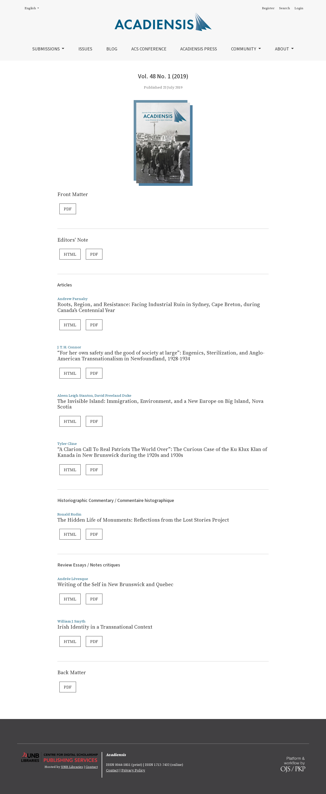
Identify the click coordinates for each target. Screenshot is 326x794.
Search (284, 8)
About (282, 49)
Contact (92, 767)
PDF (68, 209)
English (33, 8)
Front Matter (72, 194)
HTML (70, 254)
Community (244, 49)
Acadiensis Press (198, 49)
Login (299, 8)
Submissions (46, 49)
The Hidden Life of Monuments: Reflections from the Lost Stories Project (143, 519)
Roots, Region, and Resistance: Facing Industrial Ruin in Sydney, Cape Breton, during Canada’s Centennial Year (158, 307)
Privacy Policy (133, 770)
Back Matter (71, 672)
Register (268, 8)
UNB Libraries (72, 767)
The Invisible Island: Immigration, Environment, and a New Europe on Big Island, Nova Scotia (160, 404)
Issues (85, 49)
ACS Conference (148, 49)
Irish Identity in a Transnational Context (104, 626)
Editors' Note (72, 239)
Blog (111, 49)
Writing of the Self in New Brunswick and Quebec (115, 584)
